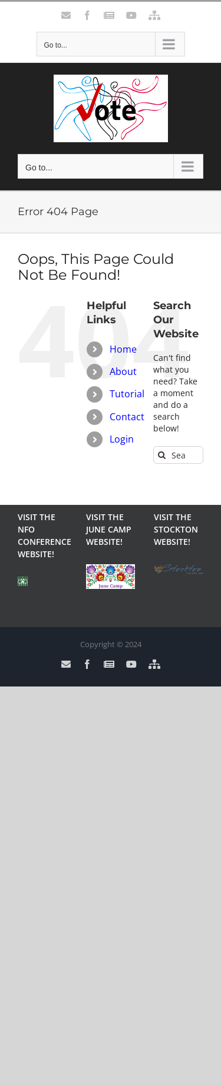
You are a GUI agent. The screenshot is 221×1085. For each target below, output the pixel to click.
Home (123, 349)
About (123, 371)
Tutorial (127, 393)
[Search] (162, 455)
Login (122, 439)
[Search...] (178, 455)
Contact (127, 416)
